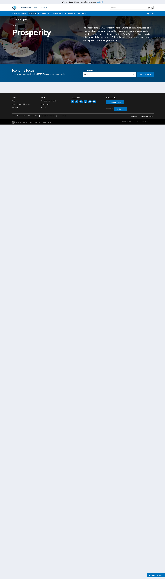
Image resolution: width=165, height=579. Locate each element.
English (119, 109)
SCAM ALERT (135, 116)
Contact (63, 116)
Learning (15, 107)
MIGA (44, 122)
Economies (22, 13)
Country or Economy (90, 70)
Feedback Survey (156, 575)
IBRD (31, 122)
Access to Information (47, 116)
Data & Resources (44, 13)
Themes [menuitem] (31, 13)
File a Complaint (147, 116)
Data (13, 101)
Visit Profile (144, 74)
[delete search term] (149, 7)
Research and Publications (21, 104)
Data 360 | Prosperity (41, 7)
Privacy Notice (21, 116)
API (79, 13)
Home (14, 13)
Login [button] (150, 13)
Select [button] (86, 74)
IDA (36, 122)
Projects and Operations (49, 101)
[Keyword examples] (132, 7)
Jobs (57, 116)
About (84, 13)
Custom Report (70, 13)
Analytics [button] (57, 13)
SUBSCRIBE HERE (114, 102)
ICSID (49, 122)
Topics (43, 107)
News (43, 98)
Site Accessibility (33, 116)
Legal (13, 116)
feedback (100, 2)
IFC (40, 122)
